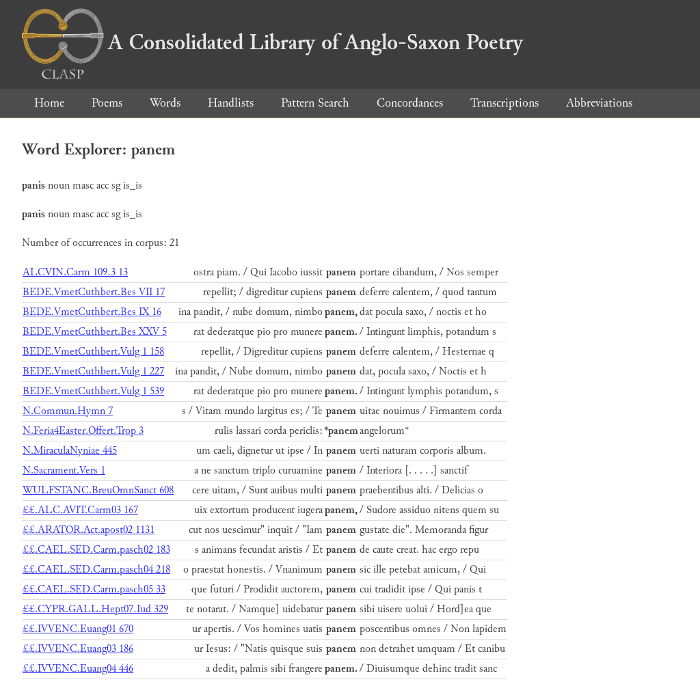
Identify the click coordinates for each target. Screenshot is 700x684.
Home (49, 102)
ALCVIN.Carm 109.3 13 (75, 272)
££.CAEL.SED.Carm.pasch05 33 (94, 589)
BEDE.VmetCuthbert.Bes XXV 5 (95, 332)
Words (165, 102)
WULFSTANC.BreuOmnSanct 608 (98, 490)
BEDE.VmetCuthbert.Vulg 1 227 (93, 371)
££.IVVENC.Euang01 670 (78, 629)
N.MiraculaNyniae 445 (70, 451)
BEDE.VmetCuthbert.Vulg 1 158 (93, 351)
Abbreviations (599, 102)
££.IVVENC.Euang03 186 (78, 649)
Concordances (410, 102)
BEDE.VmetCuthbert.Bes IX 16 (92, 312)
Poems (107, 102)
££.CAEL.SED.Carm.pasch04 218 (96, 569)
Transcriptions (504, 102)
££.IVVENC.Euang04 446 (78, 668)
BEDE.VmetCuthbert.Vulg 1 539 (93, 391)
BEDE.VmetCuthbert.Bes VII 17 (94, 292)
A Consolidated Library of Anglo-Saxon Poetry (272, 42)
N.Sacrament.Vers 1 (64, 470)
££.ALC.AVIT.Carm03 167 (80, 510)
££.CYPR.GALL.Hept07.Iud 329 (95, 609)
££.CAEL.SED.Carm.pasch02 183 (96, 550)
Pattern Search (315, 102)
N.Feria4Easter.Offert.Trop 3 (83, 431)
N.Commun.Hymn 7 (68, 411)
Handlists (231, 102)
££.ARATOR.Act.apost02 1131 (88, 530)
